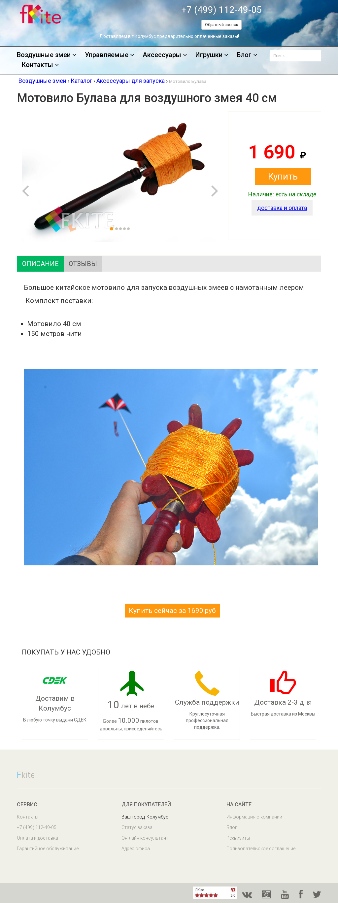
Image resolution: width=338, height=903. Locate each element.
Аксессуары (165, 55)
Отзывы (83, 264)
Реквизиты (238, 838)
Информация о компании (254, 816)
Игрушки (211, 55)
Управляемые (109, 55)
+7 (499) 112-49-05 (221, 9)
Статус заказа (136, 827)
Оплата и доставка (37, 838)
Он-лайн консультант (144, 838)
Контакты (40, 65)
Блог (247, 55)
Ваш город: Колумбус (144, 816)
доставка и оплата (282, 207)
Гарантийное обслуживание (48, 848)
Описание (40, 264)
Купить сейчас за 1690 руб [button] (172, 611)
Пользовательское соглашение (260, 848)
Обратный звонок (221, 24)
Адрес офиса (135, 848)
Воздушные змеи (47, 55)
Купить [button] (283, 176)
